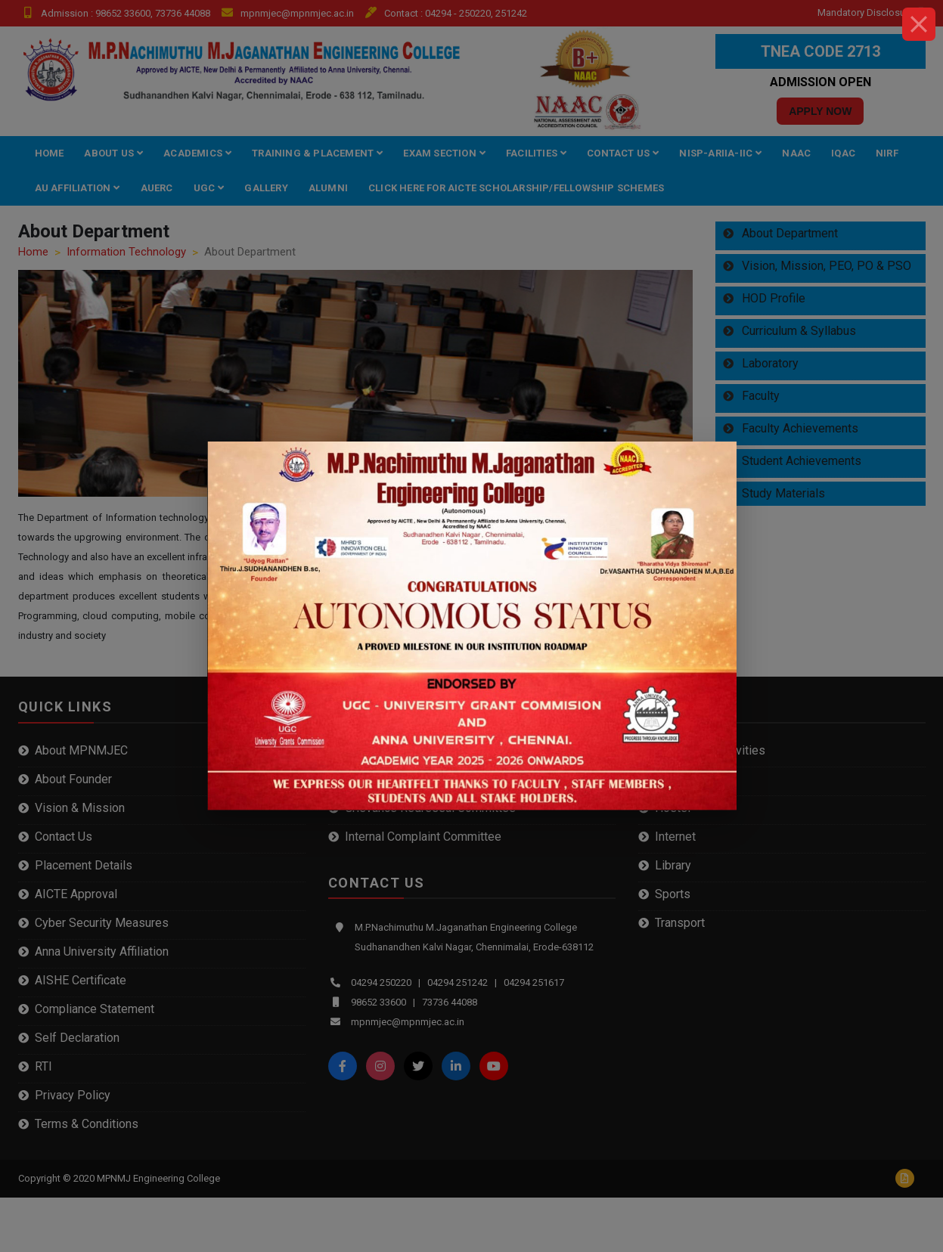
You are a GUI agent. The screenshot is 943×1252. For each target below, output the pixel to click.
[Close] (918, 24)
